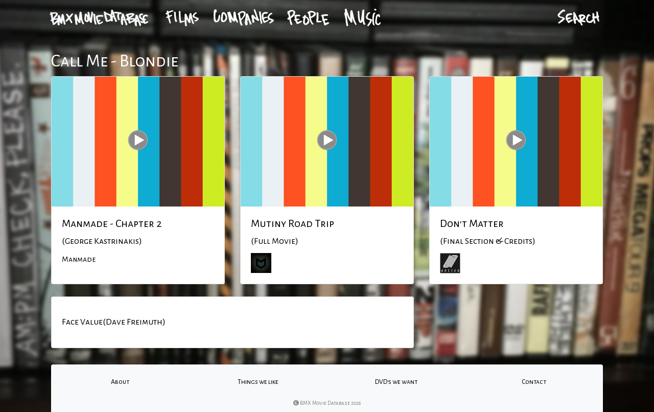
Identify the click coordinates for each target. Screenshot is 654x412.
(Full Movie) (274, 241)
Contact (534, 381)
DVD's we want (396, 381)
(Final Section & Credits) (487, 241)
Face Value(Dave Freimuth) (114, 322)
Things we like (258, 381)
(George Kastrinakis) (102, 241)
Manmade (79, 259)
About (120, 381)
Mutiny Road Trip (292, 223)
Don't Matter (472, 223)
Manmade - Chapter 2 (112, 223)
